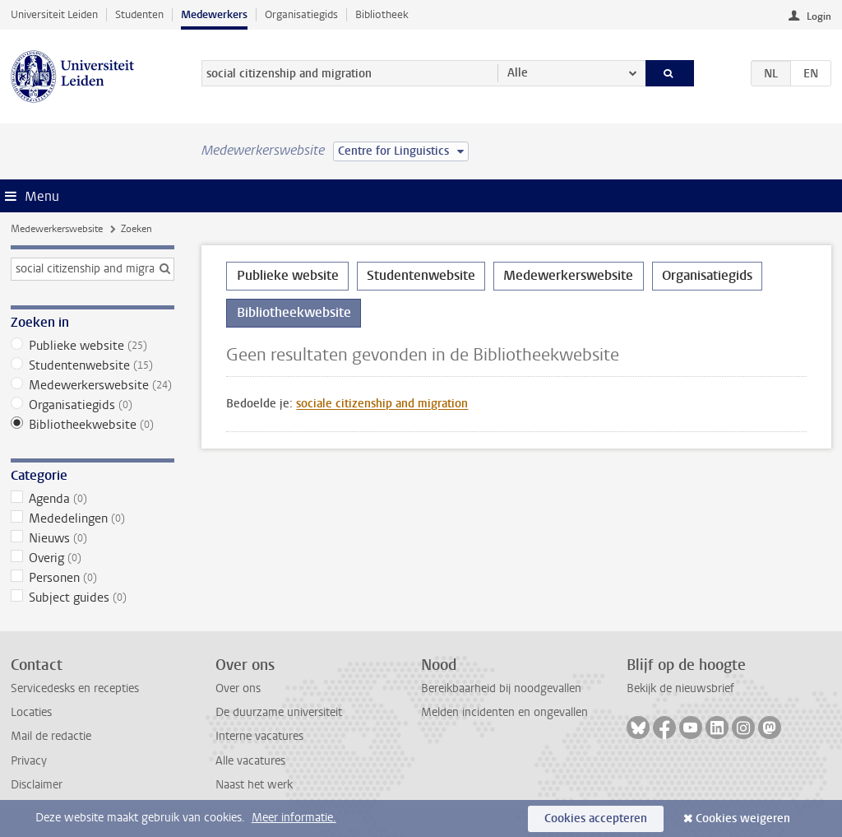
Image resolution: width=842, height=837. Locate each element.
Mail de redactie (51, 736)
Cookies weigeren (743, 818)
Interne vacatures (259, 736)
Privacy (29, 761)
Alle (517, 73)
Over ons (238, 688)
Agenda (92, 499)
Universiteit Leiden (54, 14)
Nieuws (92, 538)
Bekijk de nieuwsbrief (680, 688)
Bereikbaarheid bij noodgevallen (501, 688)
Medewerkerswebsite (57, 228)
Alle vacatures (250, 761)
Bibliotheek (382, 14)
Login (819, 16)
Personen (92, 578)
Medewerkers (214, 14)
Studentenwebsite (92, 365)
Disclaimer (36, 785)
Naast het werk (254, 785)
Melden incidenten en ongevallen (504, 712)
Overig (92, 558)
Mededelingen (92, 518)
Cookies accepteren (595, 818)
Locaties (31, 712)
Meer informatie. (294, 817)
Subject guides (92, 597)
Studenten (139, 14)
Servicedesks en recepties (75, 688)
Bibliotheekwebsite (92, 425)
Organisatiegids (301, 14)
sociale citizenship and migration (382, 404)
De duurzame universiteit (278, 712)
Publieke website (92, 346)
